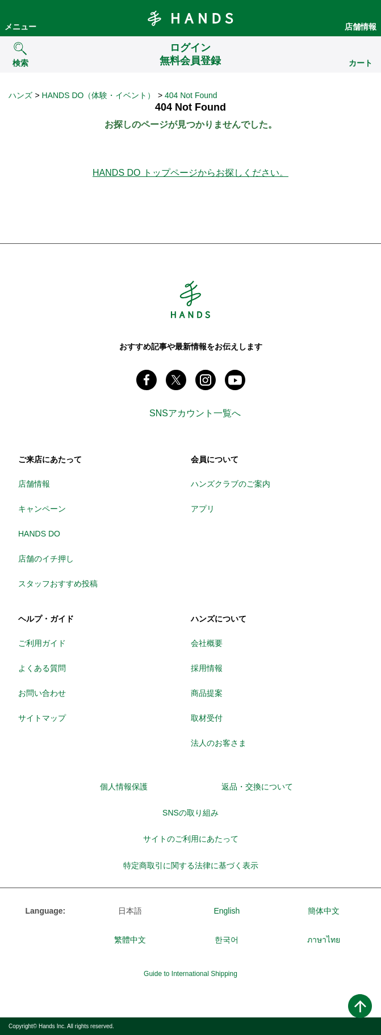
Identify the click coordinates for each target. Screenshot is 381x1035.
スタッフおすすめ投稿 (58, 583)
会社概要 (207, 643)
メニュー (20, 26)
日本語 (130, 910)
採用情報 (207, 668)
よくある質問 (42, 668)
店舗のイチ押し (46, 558)
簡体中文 (324, 910)
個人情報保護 (124, 786)
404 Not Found (191, 95)
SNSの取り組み (190, 812)
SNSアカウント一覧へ (195, 413)
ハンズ (20, 95)
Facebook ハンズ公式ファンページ (146, 380)
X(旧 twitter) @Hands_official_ (176, 380)
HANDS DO (39, 533)
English (226, 910)
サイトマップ (42, 718)
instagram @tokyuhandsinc (205, 380)
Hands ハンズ (191, 18)
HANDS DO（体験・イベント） (99, 95)
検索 (20, 62)
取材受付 (207, 718)
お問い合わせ (42, 693)
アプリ (203, 508)
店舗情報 (360, 26)
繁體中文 (130, 939)
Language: (46, 910)
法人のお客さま (218, 742)
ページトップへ (360, 1006)
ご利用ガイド (42, 643)
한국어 (226, 939)
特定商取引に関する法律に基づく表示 (190, 865)
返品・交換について (257, 786)
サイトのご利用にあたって (190, 838)
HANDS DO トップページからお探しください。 (190, 173)
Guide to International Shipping (190, 974)
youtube (235, 380)
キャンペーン (42, 508)
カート (360, 62)
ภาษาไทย (323, 939)
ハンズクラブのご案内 (230, 483)
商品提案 (207, 693)
